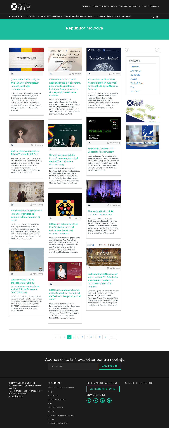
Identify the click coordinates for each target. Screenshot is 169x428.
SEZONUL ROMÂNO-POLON (75, 16)
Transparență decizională (128, 6)
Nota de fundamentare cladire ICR (61, 415)
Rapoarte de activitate (56, 399)
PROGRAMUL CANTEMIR (50, 16)
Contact (145, 6)
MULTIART (135, 91)
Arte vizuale (135, 71)
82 (100, 337)
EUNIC (90, 16)
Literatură (135, 67)
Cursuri (95, 6)
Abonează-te (110, 366)
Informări (126, 16)
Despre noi (103, 6)
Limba (85, 6)
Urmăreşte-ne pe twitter (103, 389)
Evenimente (32, 16)
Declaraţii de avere (55, 407)
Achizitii (51, 411)
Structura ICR (53, 396)
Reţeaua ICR (17, 16)
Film (132, 87)
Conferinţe (135, 75)
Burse (117, 16)
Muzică (133, 79)
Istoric (50, 403)
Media (113, 6)
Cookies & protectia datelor (58, 423)
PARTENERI (153, 6)
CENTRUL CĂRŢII (104, 16)
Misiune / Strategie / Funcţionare (61, 388)
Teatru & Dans (136, 83)
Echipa (50, 392)
